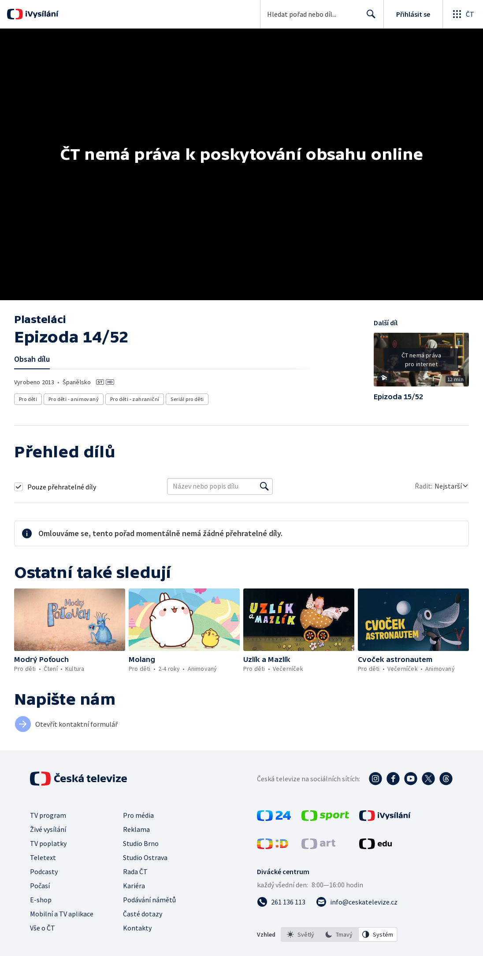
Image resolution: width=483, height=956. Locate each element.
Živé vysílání (48, 829)
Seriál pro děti (187, 399)
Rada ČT (135, 871)
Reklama (136, 829)
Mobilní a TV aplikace (61, 913)
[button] (421, 363)
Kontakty (137, 927)
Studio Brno (141, 843)
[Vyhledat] (264, 486)
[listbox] (339, 934)
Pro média (138, 815)
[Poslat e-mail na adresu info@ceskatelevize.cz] (357, 902)
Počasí (40, 885)
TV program (48, 815)
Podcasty (44, 871)
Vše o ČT (42, 927)
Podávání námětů (149, 899)
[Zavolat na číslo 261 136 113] (281, 902)
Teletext (43, 857)
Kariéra (134, 885)
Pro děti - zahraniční (134, 399)
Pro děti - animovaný (73, 399)
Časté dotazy (142, 913)
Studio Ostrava (145, 857)
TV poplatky (48, 843)
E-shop (41, 899)
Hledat (368, 17)
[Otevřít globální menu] (462, 14)
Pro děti (28, 399)
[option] (301, 934)
